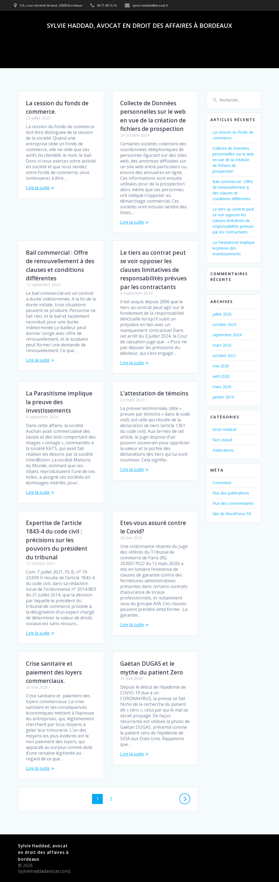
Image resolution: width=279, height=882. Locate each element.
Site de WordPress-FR (232, 513)
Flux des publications (231, 493)
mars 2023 (222, 345)
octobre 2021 (224, 355)
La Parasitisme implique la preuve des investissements (59, 401)
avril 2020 (221, 376)
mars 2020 (222, 386)
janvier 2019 (223, 397)
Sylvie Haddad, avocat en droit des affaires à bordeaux (139, 26)
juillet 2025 (222, 314)
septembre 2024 (227, 334)
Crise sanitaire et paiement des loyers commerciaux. (54, 672)
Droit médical (224, 429)
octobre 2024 (224, 324)
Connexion (222, 482)
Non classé (222, 439)
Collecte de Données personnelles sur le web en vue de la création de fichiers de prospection (233, 160)
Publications (223, 450)
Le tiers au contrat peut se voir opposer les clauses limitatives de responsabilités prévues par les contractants (153, 270)
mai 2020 (221, 365)
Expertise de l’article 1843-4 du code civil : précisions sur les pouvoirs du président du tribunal (56, 540)
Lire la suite (38, 188)
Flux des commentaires (233, 503)
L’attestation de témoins (154, 393)
